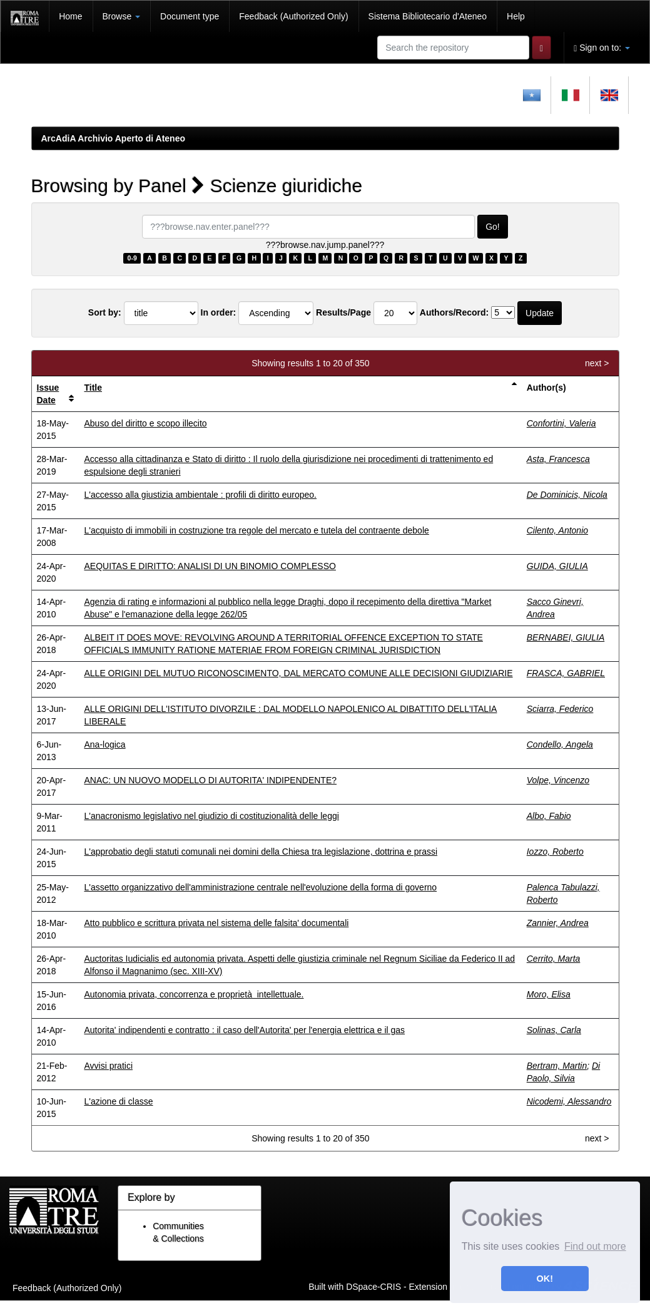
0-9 (132, 258)
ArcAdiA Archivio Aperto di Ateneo (113, 138)
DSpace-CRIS (373, 1286)
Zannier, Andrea (558, 923)
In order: (218, 312)
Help (516, 16)
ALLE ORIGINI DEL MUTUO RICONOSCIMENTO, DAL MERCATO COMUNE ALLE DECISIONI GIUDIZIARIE (298, 673)
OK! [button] (545, 1279)
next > (597, 363)
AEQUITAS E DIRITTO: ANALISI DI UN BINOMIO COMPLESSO (209, 566)
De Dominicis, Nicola (567, 495)
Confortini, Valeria (561, 423)
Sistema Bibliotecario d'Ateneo (427, 16)
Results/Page (343, 312)
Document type (189, 16)
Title (93, 388)
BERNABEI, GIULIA (565, 637)
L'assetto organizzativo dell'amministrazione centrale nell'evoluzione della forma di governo (260, 887)
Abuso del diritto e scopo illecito (145, 423)
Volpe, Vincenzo (558, 780)
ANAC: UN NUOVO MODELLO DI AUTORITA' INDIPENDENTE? (210, 780)
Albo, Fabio (549, 816)
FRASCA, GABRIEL (566, 673)
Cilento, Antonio (557, 530)
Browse (122, 16)
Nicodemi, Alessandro (569, 1101)
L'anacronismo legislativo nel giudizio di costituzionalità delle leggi (211, 816)
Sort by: (104, 312)
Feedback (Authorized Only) (293, 16)
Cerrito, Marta (554, 959)
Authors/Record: (454, 312)
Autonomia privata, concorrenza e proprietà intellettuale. (193, 994)
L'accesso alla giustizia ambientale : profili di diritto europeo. (200, 495)
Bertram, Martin (557, 1066)
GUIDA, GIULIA (557, 566)
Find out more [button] (595, 1246)
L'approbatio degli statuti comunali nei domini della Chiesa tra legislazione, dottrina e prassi (260, 852)
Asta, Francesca (558, 459)
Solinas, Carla (554, 1030)
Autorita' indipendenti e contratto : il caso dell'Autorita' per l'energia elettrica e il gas (244, 1030)
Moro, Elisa (549, 994)
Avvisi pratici (108, 1066)
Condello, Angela (560, 744)
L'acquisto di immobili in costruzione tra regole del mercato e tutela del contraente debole (256, 530)
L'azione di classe (118, 1101)
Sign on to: (602, 48)
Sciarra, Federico (560, 709)
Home (70, 16)
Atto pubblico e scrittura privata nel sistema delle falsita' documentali (216, 923)
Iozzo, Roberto (555, 852)
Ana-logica (104, 744)
